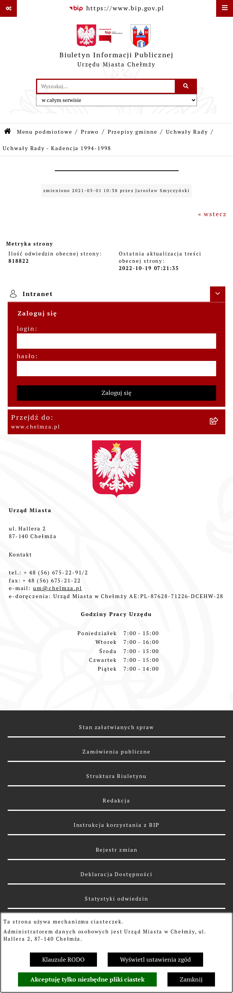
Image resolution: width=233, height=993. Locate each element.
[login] (116, 341)
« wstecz (212, 214)
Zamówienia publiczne (116, 751)
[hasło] (116, 368)
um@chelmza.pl (57, 588)
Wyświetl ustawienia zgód (155, 960)
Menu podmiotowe (44, 131)
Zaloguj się (116, 393)
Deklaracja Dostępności (116, 874)
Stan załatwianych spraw (116, 727)
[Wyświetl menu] (224, 8)
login (26, 329)
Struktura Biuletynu (116, 776)
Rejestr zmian (117, 849)
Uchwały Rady (187, 131)
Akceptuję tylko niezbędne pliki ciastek (87, 979)
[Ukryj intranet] (217, 294)
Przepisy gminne (133, 131)
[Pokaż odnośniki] (8, 8)
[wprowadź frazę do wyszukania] (106, 86)
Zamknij (191, 979)
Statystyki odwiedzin (116, 898)
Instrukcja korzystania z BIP (117, 825)
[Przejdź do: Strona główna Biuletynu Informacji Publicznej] (8, 131)
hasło (26, 356)
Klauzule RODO (63, 960)
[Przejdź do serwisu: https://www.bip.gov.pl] (116, 8)
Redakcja (116, 800)
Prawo (90, 131)
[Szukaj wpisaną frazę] (186, 86)
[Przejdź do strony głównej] (116, 47)
